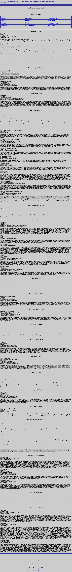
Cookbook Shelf (4, 25)
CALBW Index (68, 10)
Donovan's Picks (4, 16)
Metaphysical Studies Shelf (30, 25)
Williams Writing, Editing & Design (38, 570)
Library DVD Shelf (28, 18)
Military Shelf (27, 20)
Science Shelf (3, 23)
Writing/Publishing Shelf (53, 23)
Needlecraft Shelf (51, 16)
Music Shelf (27, 23)
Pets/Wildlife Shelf (51, 21)
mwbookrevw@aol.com (37, 559)
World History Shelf (52, 20)
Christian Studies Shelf (52, 18)
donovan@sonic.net (37, 565)
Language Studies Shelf (29, 16)
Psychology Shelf (28, 21)
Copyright (35, 568)
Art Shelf (2, 20)
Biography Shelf (4, 18)
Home (64, 10)
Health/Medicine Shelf (5, 21)
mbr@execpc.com (37, 558)
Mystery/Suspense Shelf (52, 25)
